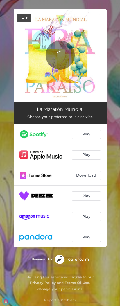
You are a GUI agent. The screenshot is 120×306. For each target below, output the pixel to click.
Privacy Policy (43, 282)
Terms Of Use (77, 282)
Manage (43, 289)
